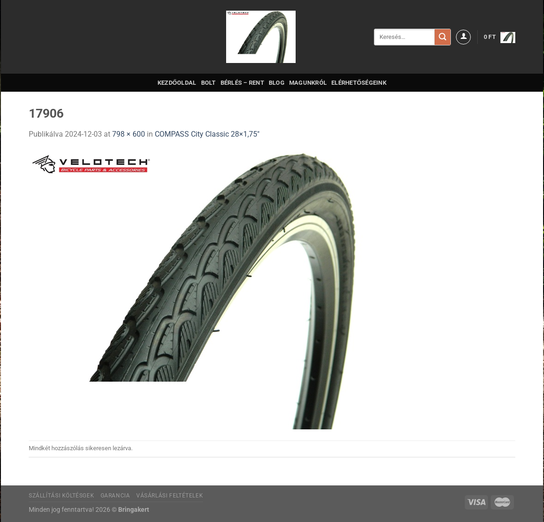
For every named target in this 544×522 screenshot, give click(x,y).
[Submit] (442, 37)
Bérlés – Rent (242, 82)
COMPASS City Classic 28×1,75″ (207, 134)
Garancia (115, 495)
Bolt (208, 82)
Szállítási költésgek (61, 495)
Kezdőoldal (177, 82)
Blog (277, 82)
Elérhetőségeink (358, 82)
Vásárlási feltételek (169, 495)
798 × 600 (128, 134)
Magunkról (308, 82)
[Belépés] (463, 37)
